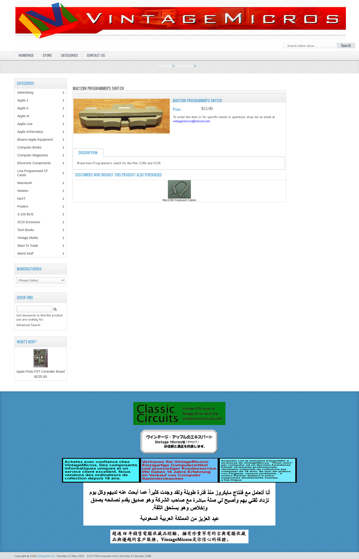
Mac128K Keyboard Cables (179, 200)
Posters (25, 206)
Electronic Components (36, 163)
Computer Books (32, 147)
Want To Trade (27, 245)
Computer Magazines (36, 155)
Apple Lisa (28, 124)
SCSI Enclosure (31, 222)
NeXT (21, 198)
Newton (22, 191)
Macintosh (184, 65)
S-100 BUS (27, 214)
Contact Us (96, 55)
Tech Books (29, 230)
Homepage (26, 55)
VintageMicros (46, 556)
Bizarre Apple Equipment (37, 139)
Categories (69, 55)
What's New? (26, 342)
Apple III (25, 116)
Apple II (25, 108)
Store (47, 55)
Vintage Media (30, 238)
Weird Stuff (27, 253)
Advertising (27, 92)
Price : (177, 109)
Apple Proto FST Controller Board (41, 371)
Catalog (164, 65)
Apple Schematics (32, 132)
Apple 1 (25, 100)
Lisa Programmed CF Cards (32, 173)
